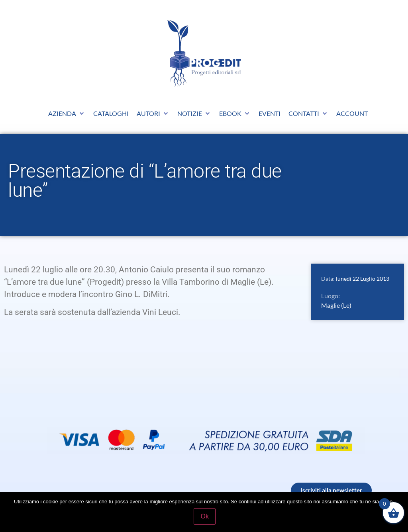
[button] (66, 113)
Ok (206, 517)
